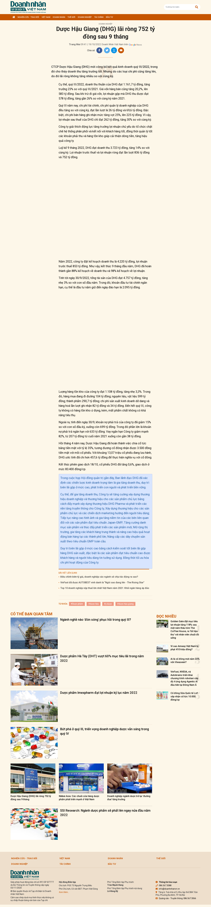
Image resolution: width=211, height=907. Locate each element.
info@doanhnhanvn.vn (168, 889)
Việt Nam (46, 17)
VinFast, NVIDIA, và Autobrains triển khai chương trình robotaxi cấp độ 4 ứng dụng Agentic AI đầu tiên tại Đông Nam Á (184, 678)
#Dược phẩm (77, 604)
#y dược (108, 604)
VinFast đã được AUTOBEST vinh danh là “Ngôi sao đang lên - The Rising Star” (102, 582)
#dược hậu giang (125, 604)
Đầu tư (109, 17)
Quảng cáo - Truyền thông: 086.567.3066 (176, 898)
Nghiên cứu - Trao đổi (28, 17)
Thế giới (71, 17)
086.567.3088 (163, 885)
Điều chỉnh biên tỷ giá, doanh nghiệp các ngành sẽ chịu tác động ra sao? (99, 576)
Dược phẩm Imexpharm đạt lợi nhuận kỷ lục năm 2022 (98, 693)
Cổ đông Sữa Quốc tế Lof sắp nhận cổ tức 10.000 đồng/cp (184, 696)
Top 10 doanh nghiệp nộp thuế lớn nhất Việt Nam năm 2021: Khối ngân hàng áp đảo (104, 588)
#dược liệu (93, 604)
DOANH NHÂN (59, 17)
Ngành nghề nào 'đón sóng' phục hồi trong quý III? (95, 619)
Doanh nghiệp (85, 17)
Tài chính (98, 17)
